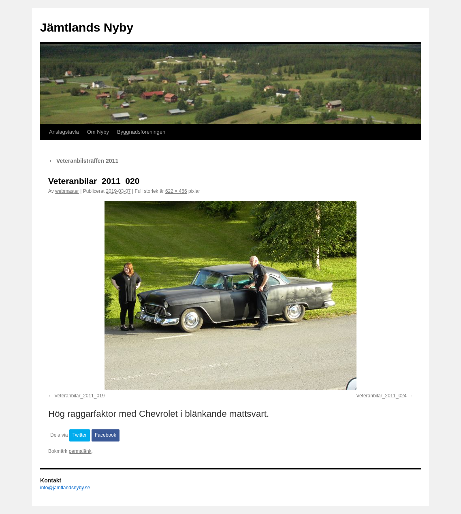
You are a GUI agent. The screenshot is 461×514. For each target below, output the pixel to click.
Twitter (80, 435)
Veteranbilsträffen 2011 (83, 161)
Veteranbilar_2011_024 (381, 396)
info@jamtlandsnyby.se (65, 488)
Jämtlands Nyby (86, 27)
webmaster (67, 191)
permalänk (80, 451)
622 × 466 (176, 191)
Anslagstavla (64, 132)
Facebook (105, 435)
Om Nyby (98, 132)
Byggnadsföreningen (141, 132)
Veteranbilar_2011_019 (79, 396)
